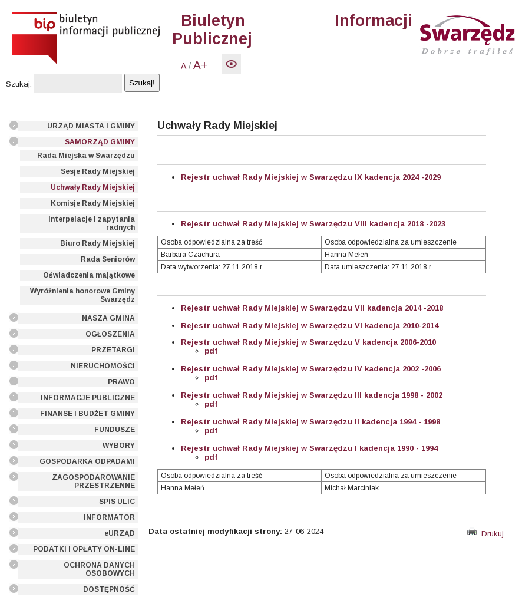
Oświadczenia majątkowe (89, 275)
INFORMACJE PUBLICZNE (88, 398)
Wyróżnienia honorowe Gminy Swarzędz (82, 295)
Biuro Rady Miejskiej (97, 243)
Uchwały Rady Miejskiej (93, 187)
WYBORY (119, 445)
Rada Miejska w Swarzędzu (86, 155)
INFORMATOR (109, 517)
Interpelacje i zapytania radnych (91, 223)
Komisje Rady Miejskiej (93, 203)
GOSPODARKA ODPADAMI (87, 461)
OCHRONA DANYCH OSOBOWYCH (99, 569)
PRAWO (121, 382)
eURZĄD (119, 533)
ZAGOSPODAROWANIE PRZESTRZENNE (93, 481)
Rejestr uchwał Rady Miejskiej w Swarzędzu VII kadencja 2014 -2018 (312, 308)
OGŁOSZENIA (110, 334)
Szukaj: (19, 84)
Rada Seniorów (108, 259)
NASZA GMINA (108, 318)
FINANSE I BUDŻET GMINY (87, 414)
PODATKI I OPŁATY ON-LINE (84, 549)
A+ (200, 65)
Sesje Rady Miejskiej (98, 171)
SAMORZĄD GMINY (100, 142)
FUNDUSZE (114, 430)
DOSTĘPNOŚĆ (109, 589)
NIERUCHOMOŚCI (103, 366)
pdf (210, 351)
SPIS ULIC (117, 501)
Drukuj (485, 533)
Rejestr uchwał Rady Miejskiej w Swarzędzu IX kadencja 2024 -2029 (311, 177)
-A (182, 66)
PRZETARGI (113, 350)
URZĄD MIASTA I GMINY (91, 126)
